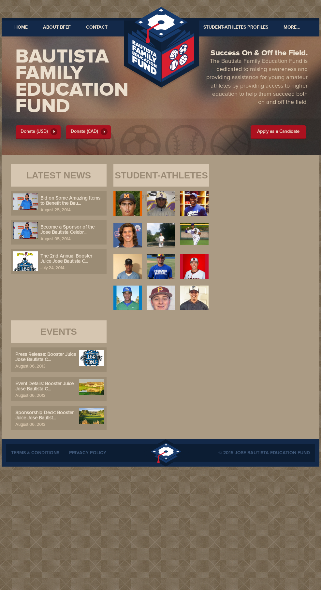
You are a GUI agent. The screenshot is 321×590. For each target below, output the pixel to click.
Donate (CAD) (84, 131)
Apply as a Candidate (278, 131)
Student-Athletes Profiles (235, 27)
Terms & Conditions (35, 453)
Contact (97, 27)
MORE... (292, 27)
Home (21, 27)
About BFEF (57, 27)
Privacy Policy (87, 453)
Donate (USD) (34, 131)
